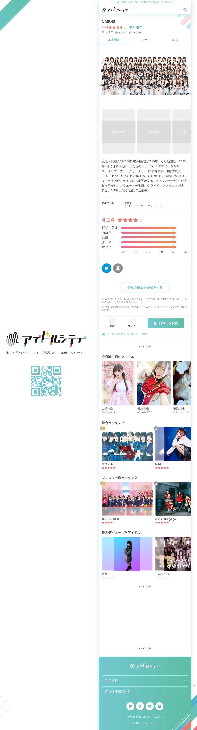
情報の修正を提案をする (145, 287)
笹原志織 (143, 408)
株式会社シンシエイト (151, 716)
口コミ (175, 39)
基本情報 (114, 39)
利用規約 (111, 680)
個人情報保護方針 (118, 691)
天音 (104, 573)
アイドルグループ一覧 (122, 334)
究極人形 (107, 464)
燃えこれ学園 (110, 519)
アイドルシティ (148, 723)
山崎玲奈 (107, 408)
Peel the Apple (109, 412)
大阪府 (107, 32)
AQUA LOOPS (144, 412)
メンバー (144, 39)
